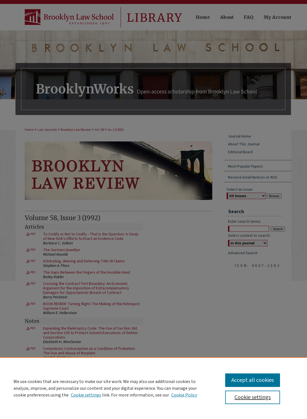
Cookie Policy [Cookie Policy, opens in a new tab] (184, 395)
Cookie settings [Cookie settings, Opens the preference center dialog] (252, 397)
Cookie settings (86, 395)
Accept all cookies (252, 380)
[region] (153, 388)
